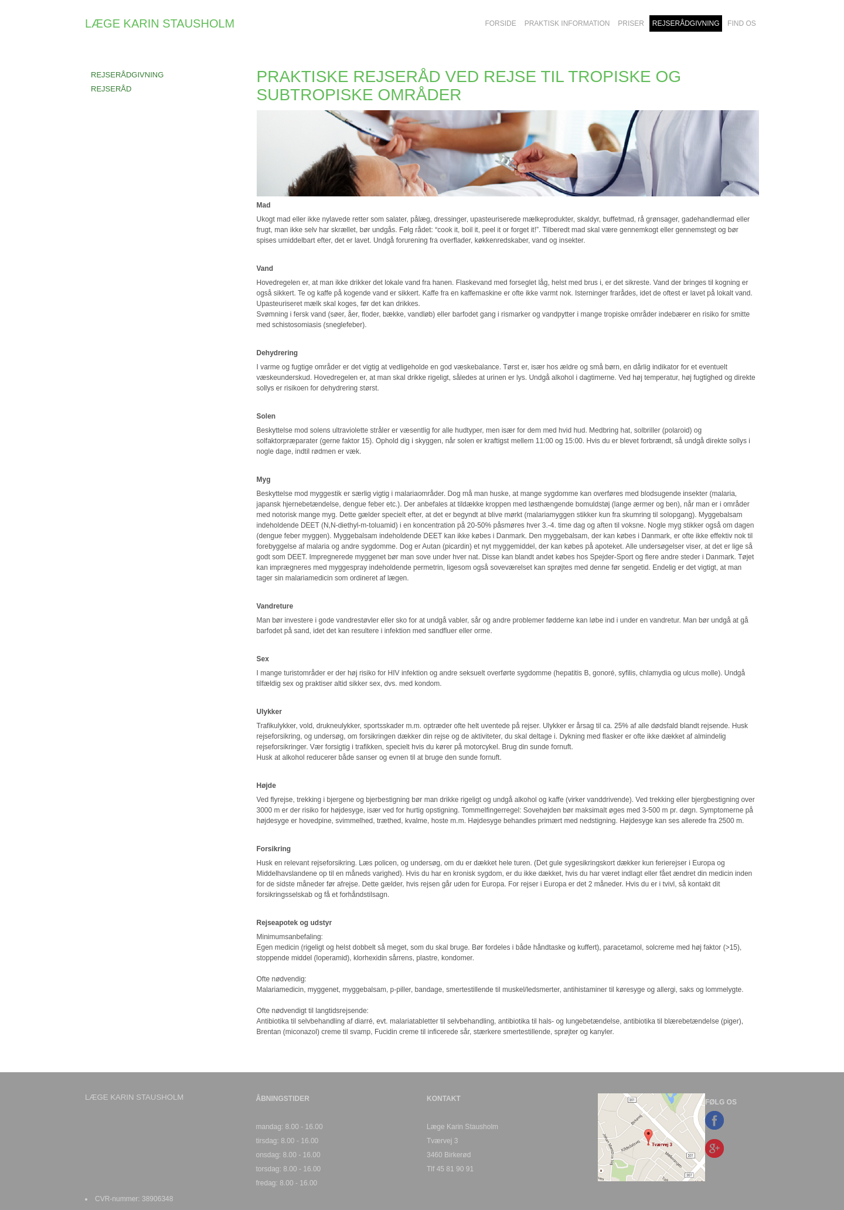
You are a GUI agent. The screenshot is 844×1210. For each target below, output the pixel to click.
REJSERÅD (111, 88)
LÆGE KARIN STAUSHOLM (159, 23)
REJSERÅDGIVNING (127, 74)
